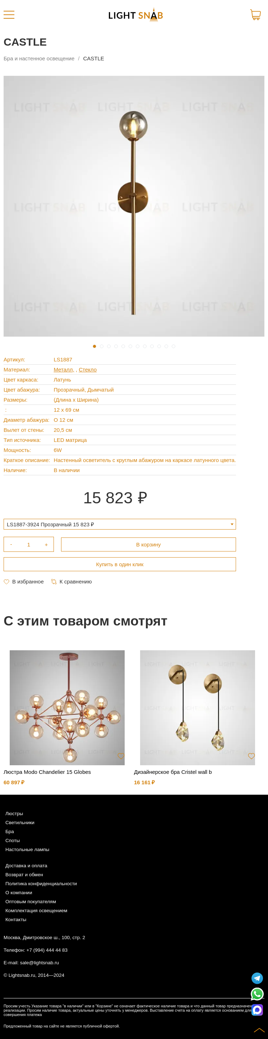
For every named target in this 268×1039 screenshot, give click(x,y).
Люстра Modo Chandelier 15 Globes (47, 772)
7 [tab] (137, 346)
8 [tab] (145, 346)
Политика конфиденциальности (41, 883)
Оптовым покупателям (30, 901)
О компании (18, 892)
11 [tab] (166, 346)
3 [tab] (109, 346)
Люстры (14, 813)
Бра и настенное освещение (39, 58)
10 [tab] (159, 346)
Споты (12, 840)
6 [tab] (130, 346)
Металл (63, 369)
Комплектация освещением (36, 910)
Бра (9, 831)
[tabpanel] (134, 206)
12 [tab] (173, 346)
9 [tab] (152, 346)
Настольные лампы (27, 849)
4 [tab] (116, 346)
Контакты (15, 919)
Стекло (88, 369)
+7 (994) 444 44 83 (47, 950)
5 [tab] (123, 346)
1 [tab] (94, 346)
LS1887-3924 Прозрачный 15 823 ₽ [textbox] (50, 524)
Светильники (19, 822)
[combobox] (120, 524)
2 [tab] (101, 346)
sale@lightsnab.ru (39, 962)
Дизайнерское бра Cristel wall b (173, 772)
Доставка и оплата (26, 865)
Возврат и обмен (24, 874)
